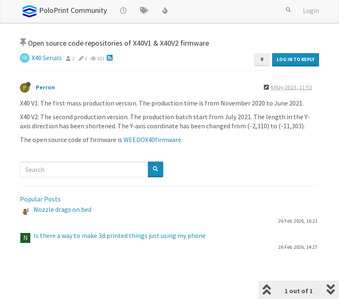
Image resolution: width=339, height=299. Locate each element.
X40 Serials (47, 58)
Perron (45, 87)
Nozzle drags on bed (62, 209)
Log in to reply (295, 59)
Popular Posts (40, 199)
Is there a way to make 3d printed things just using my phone (120, 235)
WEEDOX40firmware (152, 139)
